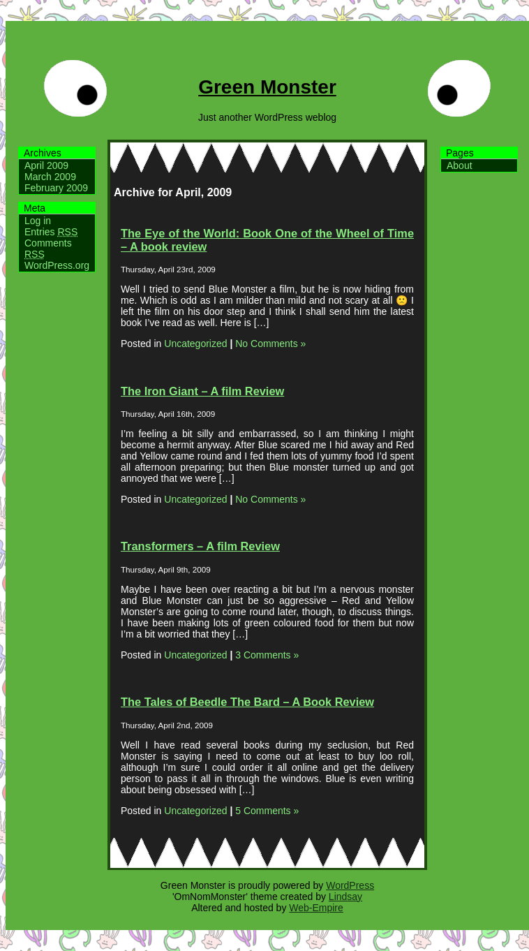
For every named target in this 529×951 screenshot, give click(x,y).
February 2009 (56, 187)
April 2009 (46, 165)
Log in (37, 220)
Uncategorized (195, 343)
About (459, 165)
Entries (50, 231)
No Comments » (270, 343)
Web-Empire (316, 907)
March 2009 (50, 176)
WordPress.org (56, 265)
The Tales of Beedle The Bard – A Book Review (247, 701)
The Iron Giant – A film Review (202, 391)
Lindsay (345, 896)
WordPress (350, 885)
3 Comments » (267, 655)
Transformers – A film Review (200, 546)
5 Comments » (267, 810)
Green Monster (267, 87)
